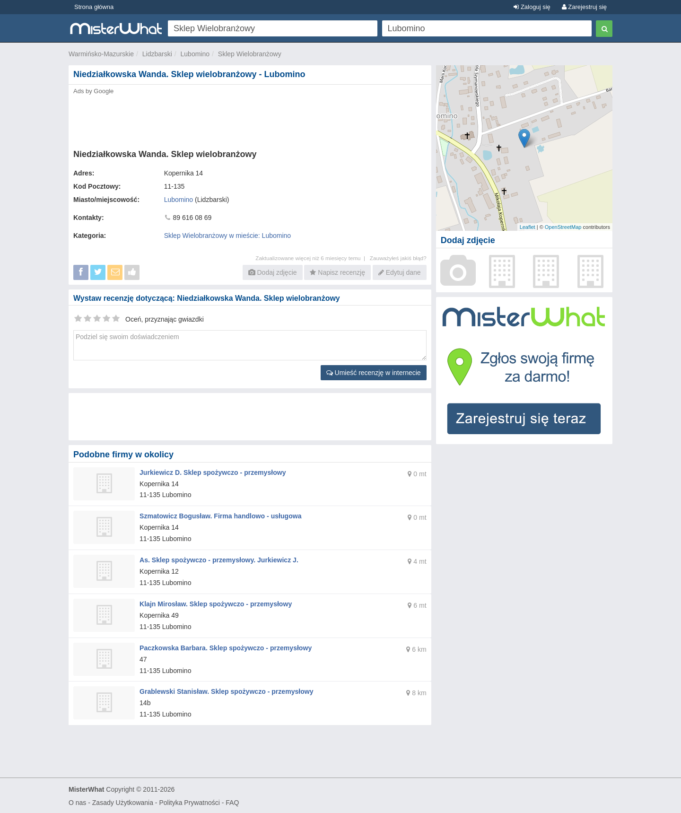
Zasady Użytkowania (122, 801)
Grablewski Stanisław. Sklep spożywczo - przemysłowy (226, 691)
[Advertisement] (249, 119)
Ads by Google (93, 91)
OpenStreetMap (563, 227)
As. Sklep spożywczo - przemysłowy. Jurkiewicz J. (218, 559)
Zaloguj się (532, 6)
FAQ (232, 801)
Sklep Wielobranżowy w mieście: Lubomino (227, 235)
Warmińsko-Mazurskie (101, 54)
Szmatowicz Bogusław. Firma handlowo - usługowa (220, 516)
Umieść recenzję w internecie (373, 372)
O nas (77, 801)
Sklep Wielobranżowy (249, 54)
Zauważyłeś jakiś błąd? (398, 258)
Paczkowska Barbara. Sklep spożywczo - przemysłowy (225, 647)
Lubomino (195, 54)
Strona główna (94, 6)
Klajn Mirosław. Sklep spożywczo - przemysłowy (215, 603)
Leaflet (527, 227)
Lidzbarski (157, 54)
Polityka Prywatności (189, 801)
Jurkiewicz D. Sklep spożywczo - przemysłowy (212, 472)
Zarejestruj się (584, 6)
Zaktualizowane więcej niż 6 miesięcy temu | (312, 258)
